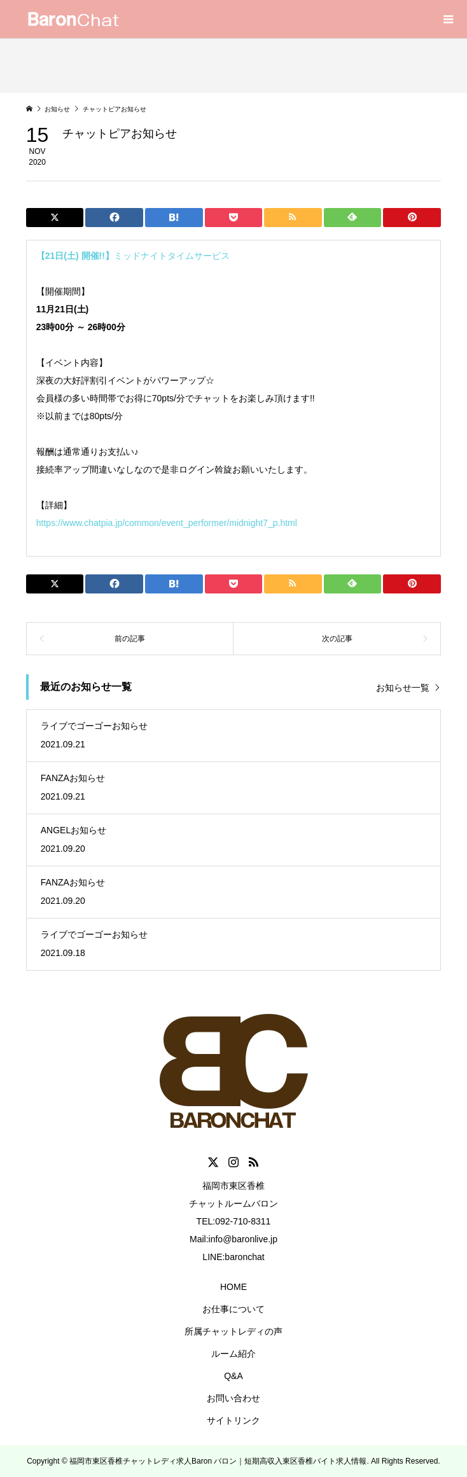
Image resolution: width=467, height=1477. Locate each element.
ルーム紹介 (233, 1354)
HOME (233, 1287)
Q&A (233, 1376)
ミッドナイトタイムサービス (133, 256)
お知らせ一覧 (402, 688)
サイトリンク (233, 1420)
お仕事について (233, 1309)
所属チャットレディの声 (233, 1331)
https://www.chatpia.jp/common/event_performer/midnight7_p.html (166, 523)
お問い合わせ (233, 1398)
